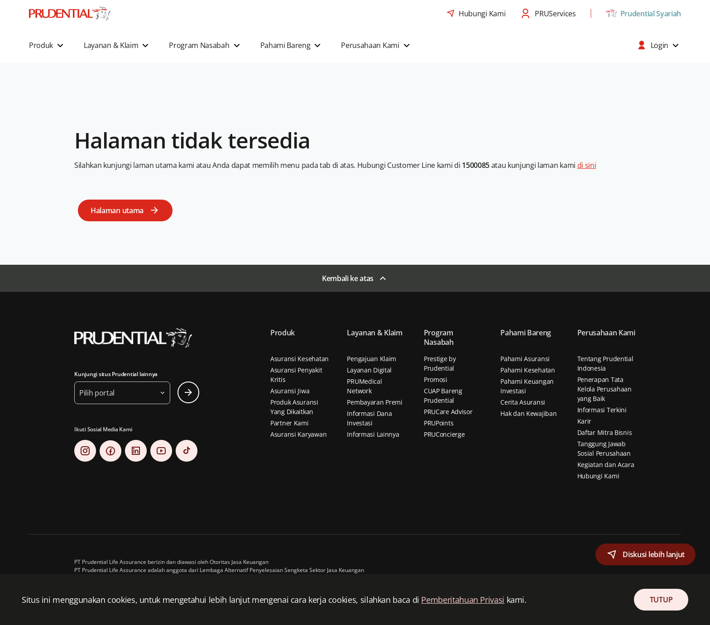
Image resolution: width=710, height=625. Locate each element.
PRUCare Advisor (448, 411)
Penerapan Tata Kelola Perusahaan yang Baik (604, 389)
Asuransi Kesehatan (299, 358)
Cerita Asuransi (522, 402)
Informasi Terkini (602, 410)
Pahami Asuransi (525, 358)
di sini (586, 165)
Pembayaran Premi (375, 402)
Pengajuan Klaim (371, 358)
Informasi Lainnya (373, 434)
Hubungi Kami (598, 476)
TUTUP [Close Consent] (661, 600)
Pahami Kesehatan (527, 370)
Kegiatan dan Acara (605, 464)
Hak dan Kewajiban (528, 413)
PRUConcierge (444, 434)
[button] (47, 45)
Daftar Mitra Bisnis (604, 432)
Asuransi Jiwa (289, 390)
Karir (584, 421)
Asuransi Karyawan (298, 434)
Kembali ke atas (348, 278)
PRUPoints (438, 423)
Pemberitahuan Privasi (462, 599)
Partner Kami (289, 423)
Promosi (435, 379)
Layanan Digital (369, 370)
